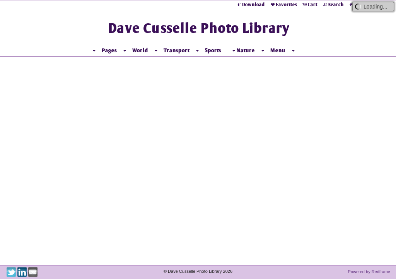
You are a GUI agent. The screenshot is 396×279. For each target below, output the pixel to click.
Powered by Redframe (369, 271)
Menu (277, 50)
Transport (176, 50)
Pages (109, 50)
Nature (242, 50)
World (140, 50)
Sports (213, 50)
